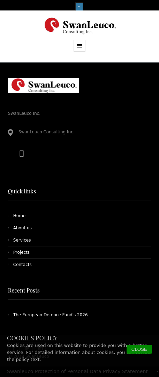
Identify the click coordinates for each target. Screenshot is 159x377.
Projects (21, 252)
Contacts (22, 264)
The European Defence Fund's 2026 (50, 314)
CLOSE (139, 349)
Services (22, 240)
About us (22, 228)
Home (19, 215)
